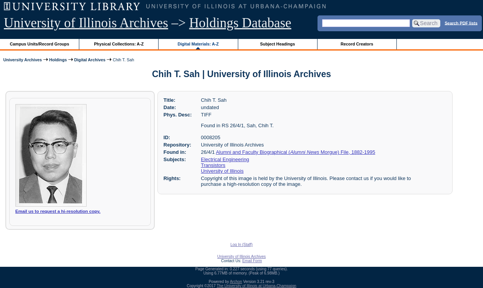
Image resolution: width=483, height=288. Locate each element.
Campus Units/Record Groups (39, 44)
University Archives (22, 59)
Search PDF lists (461, 22)
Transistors (213, 165)
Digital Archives (89, 59)
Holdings (58, 59)
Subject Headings (277, 44)
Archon (236, 282)
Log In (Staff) (242, 245)
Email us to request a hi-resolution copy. (57, 211)
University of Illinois (222, 171)
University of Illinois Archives (86, 22)
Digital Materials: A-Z (198, 44)
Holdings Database (240, 22)
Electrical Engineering (225, 159)
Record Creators (357, 44)
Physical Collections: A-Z (119, 44)
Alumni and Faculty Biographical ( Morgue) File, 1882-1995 (295, 152)
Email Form (252, 261)
